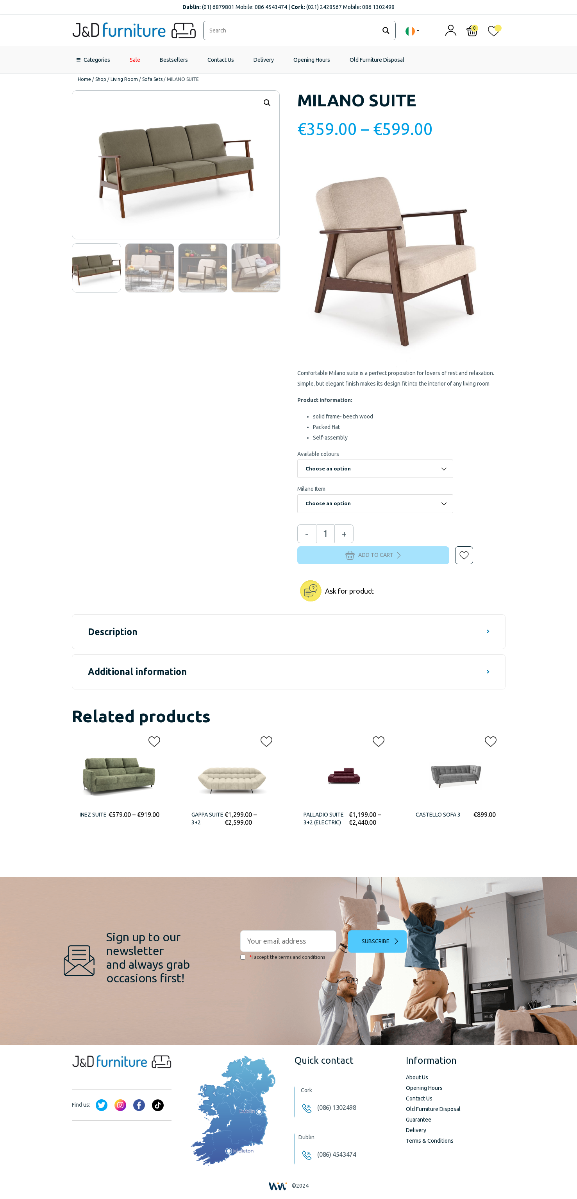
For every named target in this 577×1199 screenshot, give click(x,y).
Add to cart (373, 555)
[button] (458, 549)
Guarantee (418, 1119)
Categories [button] (97, 60)
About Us (417, 1077)
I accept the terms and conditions (282, 957)
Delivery (264, 60)
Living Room (124, 79)
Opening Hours (311, 60)
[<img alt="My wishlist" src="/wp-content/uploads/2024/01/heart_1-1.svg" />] (494, 32)
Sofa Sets (152, 79)
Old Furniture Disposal (377, 60)
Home (84, 79)
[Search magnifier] (386, 30)
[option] (96, 268)
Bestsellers (174, 60)
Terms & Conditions (430, 1141)
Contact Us (220, 60)
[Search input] (292, 30)
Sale (135, 60)
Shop (100, 79)
